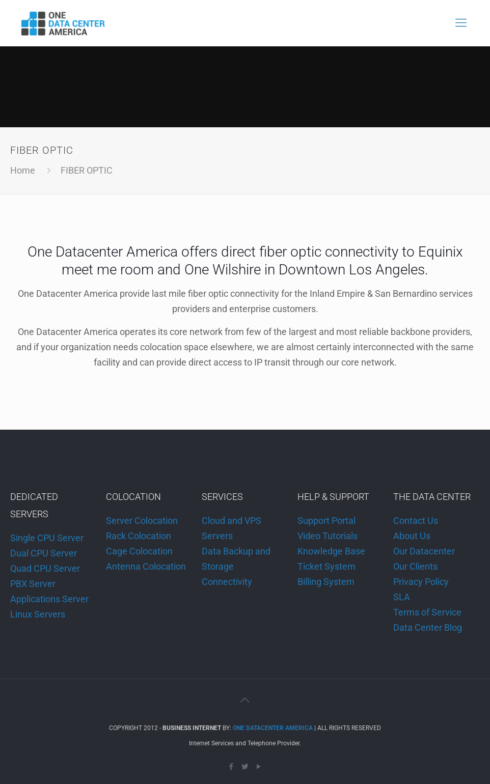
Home (22, 170)
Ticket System (326, 566)
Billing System (326, 581)
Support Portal (326, 520)
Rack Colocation (138, 535)
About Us (411, 535)
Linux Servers (37, 614)
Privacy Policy (421, 581)
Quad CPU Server (45, 568)
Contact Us (415, 520)
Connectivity (227, 581)
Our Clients (415, 566)
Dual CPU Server (43, 553)
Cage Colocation (139, 551)
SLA (401, 597)
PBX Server (33, 583)
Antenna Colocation (146, 566)
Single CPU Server (47, 538)
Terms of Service (427, 612)
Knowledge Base (331, 551)
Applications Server (49, 599)
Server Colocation (142, 520)
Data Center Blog (427, 627)
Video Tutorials (327, 535)
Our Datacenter (424, 551)
